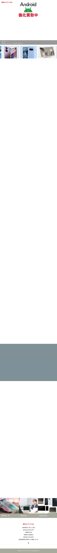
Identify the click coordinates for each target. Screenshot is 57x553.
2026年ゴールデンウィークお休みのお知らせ (11, 43)
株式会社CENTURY (28, 530)
